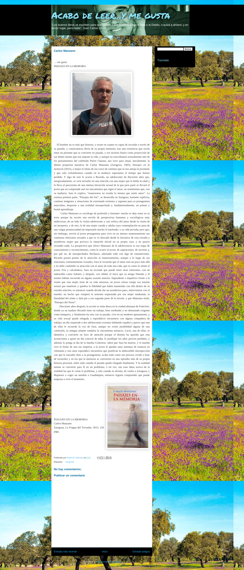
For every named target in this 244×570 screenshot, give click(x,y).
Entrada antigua (141, 551)
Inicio (105, 551)
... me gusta (68, 462)
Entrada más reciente (65, 551)
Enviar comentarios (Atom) (108, 562)
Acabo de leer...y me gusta (110, 15)
